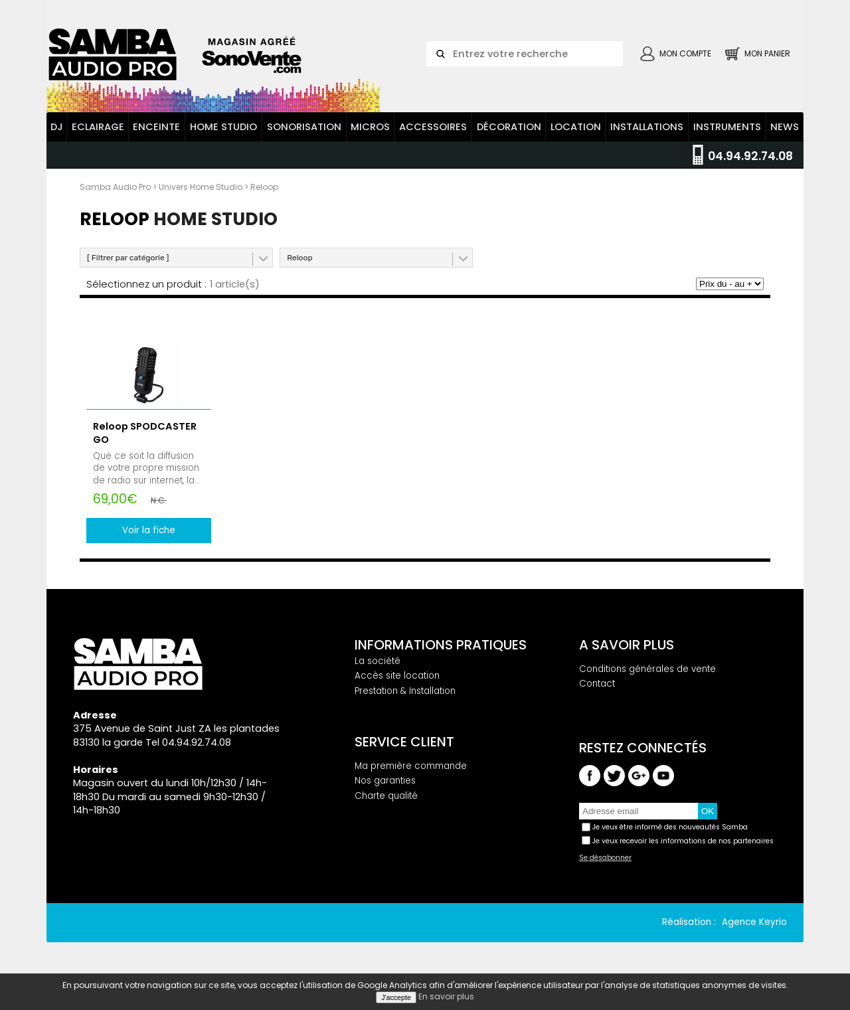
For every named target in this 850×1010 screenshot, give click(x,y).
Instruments (727, 128)
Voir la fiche (148, 531)
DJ (56, 128)
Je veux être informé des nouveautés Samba (670, 828)
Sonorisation (304, 128)
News (784, 128)
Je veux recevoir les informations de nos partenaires (683, 842)
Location (576, 128)
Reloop (299, 259)
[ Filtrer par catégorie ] (128, 259)
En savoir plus (446, 996)
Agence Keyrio (754, 923)
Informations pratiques (441, 646)
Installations (646, 128)
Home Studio (223, 128)
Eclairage (98, 128)
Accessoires (433, 128)
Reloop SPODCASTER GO (145, 434)
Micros (370, 128)
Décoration (509, 128)
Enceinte (156, 128)
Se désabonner (605, 859)
